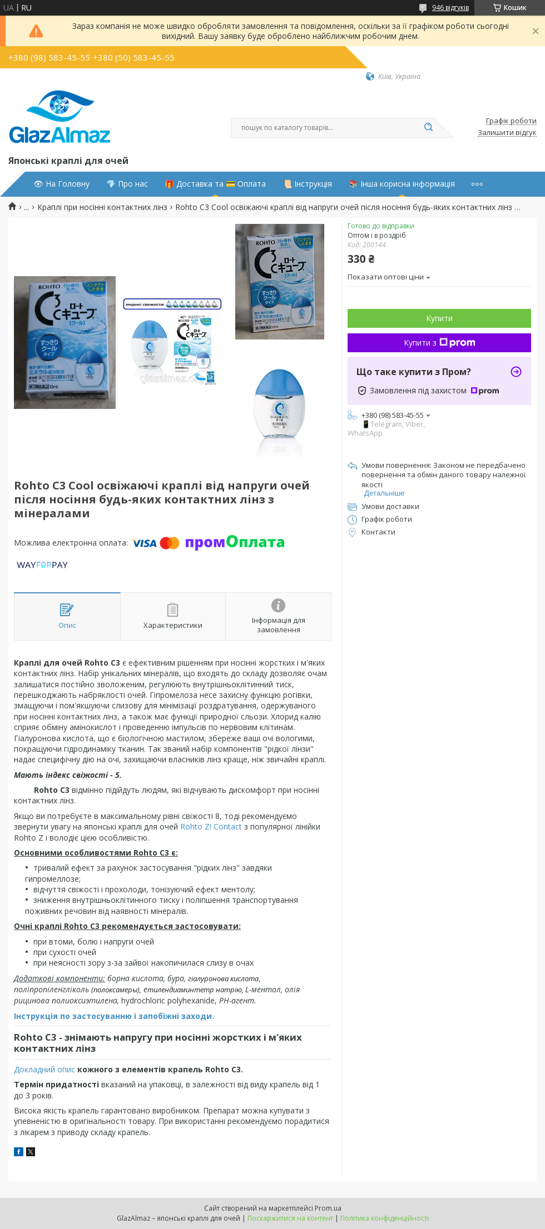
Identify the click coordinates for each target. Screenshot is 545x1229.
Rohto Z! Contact (211, 826)
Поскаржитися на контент (290, 1218)
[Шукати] (428, 128)
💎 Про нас (127, 184)
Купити (439, 318)
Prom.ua (328, 1208)
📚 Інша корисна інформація (402, 184)
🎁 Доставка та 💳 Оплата (215, 184)
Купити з (439, 342)
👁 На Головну (61, 184)
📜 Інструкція (307, 184)
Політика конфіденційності (384, 1218)
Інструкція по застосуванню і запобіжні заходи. (114, 1016)
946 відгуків (450, 7)
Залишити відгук (507, 133)
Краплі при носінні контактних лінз (102, 207)
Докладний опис (44, 1069)
